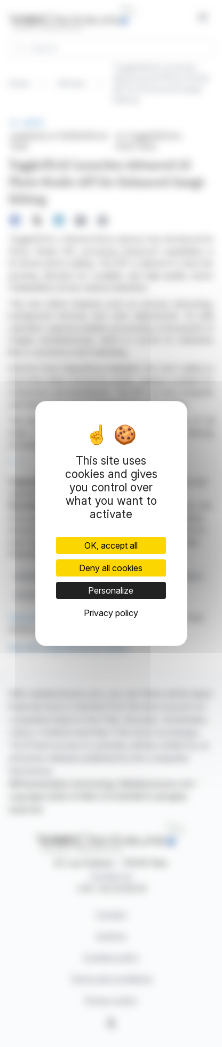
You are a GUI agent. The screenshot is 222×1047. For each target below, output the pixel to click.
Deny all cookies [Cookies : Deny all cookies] (110, 568)
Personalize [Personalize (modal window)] (110, 590)
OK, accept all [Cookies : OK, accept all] (111, 545)
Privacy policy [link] (111, 613)
